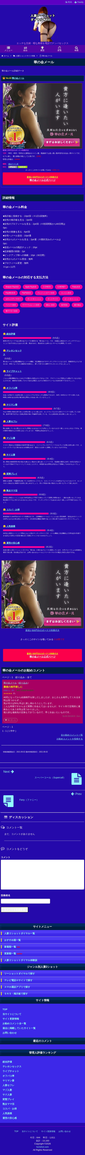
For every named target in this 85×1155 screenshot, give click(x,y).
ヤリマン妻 (8, 1080)
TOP (5, 1009)
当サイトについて (12, 1014)
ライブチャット (11, 1071)
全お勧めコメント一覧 (72, 735)
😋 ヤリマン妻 (10, 404)
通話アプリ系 (13, 164)
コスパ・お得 (10, 1108)
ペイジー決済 (11, 305)
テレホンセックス (12, 1066)
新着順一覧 (12, 947)
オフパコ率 (8, 1075)
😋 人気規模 (9, 526)
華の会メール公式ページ (42, 178)
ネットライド (53, 299)
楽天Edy (64, 305)
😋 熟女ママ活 (10, 490)
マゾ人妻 (7, 1090)
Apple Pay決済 (30, 287)
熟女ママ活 (8, 1104)
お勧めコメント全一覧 (14, 1023)
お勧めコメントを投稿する (69, 739)
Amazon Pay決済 (12, 287)
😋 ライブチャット (12, 371)
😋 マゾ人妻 (9, 438)
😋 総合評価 (9, 334)
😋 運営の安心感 (11, 543)
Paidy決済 (76, 287)
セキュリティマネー (13, 299)
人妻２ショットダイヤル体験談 (20, 960)
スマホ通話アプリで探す (17, 987)
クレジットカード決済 (45, 293)
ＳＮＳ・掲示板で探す (16, 993)
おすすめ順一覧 (12, 940)
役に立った (10, 720)
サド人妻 (7, 1094)
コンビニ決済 (66, 293)
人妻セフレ (8, 1085)
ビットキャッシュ (71, 299)
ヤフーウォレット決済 (30, 305)
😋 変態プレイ (10, 474)
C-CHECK (47, 287)
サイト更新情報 (11, 1018)
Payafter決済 (10, 293)
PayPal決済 (26, 293)
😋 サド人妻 (9, 454)
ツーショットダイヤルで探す (19, 973)
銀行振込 (77, 305)
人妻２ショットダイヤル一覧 (19, 933)
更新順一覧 (13, 953)
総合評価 (7, 1061)
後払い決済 (50, 305)
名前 (42, 896)
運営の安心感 (10, 1118)
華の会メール (18, 78)
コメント (5, 857)
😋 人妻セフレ (10, 421)
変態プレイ (8, 1099)
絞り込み (23, 683)
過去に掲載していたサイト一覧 (19, 1028)
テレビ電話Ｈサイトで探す (18, 980)
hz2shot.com (42, 1147)
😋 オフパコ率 (10, 388)
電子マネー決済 (11, 311)
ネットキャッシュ (34, 299)
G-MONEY (62, 287)
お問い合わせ (10, 1032)
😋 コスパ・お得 (11, 509)
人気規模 (7, 1113)
